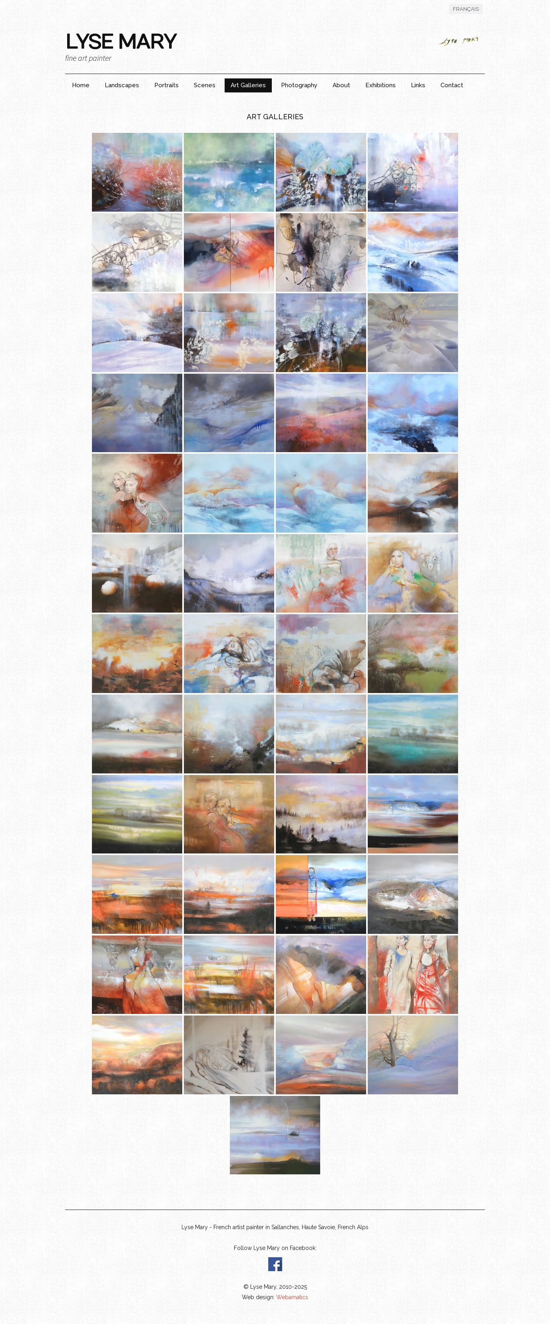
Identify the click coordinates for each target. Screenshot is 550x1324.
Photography (299, 85)
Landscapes (122, 85)
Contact (451, 85)
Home (81, 85)
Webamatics (292, 1297)
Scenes (204, 85)
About (341, 85)
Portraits (166, 85)
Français (466, 9)
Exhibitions (380, 85)
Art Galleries (248, 85)
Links (418, 85)
